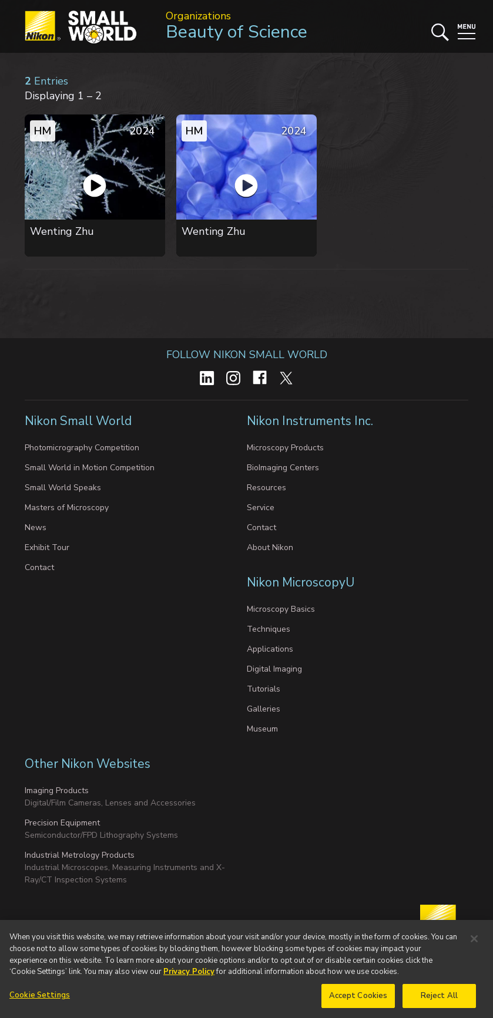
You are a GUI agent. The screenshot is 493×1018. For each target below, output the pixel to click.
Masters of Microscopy (67, 507)
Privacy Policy (188, 975)
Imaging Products (57, 790)
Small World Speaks (63, 487)
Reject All (439, 999)
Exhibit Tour (47, 547)
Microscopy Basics (281, 609)
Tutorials (263, 689)
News (35, 527)
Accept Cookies (358, 999)
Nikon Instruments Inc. (311, 421)
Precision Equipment (62, 822)
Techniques (268, 629)
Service (260, 507)
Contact (39, 567)
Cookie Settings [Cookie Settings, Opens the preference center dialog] (39, 998)
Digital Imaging (274, 669)
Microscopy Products (285, 447)
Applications (270, 649)
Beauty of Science (236, 32)
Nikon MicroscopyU (300, 582)
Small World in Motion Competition (90, 467)
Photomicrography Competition (82, 447)
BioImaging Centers (283, 467)
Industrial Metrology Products (80, 855)
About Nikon (270, 547)
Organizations (198, 16)
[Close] (474, 943)
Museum (262, 728)
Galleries (263, 708)
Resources (266, 487)
